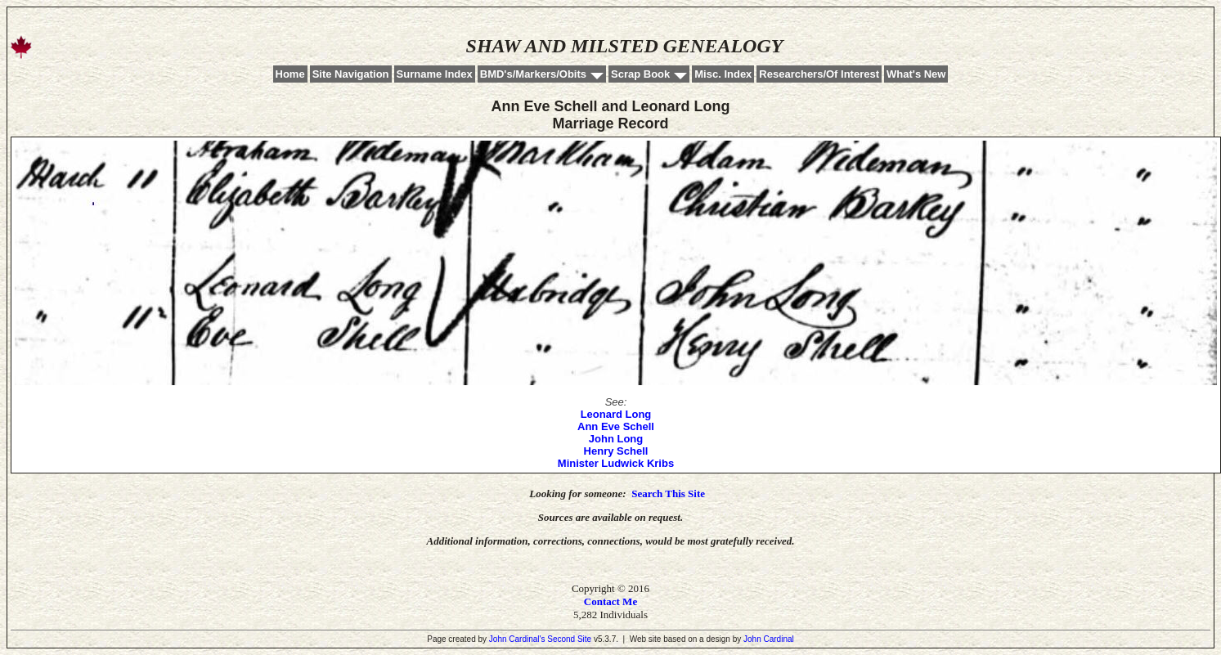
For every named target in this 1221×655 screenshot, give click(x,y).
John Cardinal (768, 639)
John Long (616, 439)
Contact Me (610, 601)
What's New (916, 74)
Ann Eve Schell (615, 426)
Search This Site (668, 493)
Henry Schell (616, 451)
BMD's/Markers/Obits (533, 74)
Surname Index (435, 74)
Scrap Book (640, 74)
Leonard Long (616, 414)
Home (290, 74)
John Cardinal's (517, 639)
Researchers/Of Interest (819, 74)
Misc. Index (723, 74)
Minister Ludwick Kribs (616, 463)
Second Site (569, 639)
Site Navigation (350, 74)
